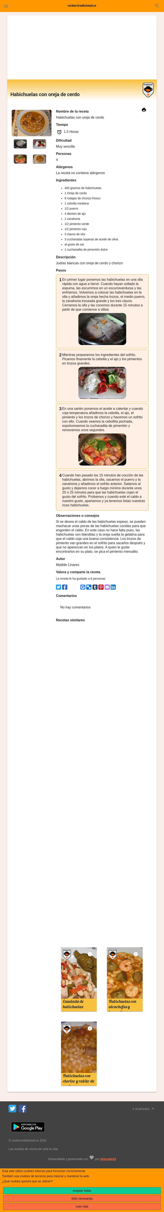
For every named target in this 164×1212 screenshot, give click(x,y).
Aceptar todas (82, 1190)
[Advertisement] (82, 47)
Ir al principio (144, 1108)
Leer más (82, 1206)
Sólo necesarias (82, 1198)
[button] (6, 6)
